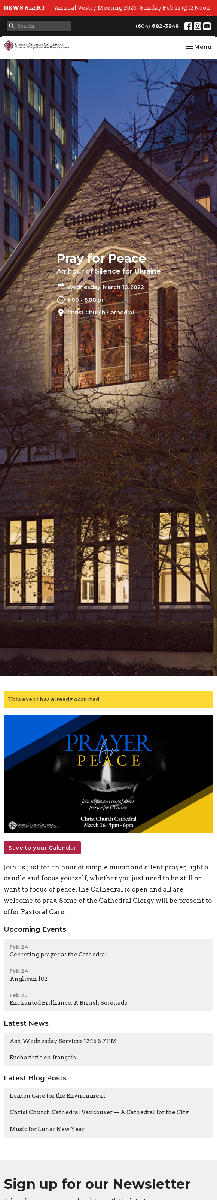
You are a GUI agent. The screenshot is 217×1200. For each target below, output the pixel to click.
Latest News (26, 1023)
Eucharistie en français (43, 1057)
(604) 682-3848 (157, 26)
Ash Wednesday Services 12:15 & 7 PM (63, 1041)
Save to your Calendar (42, 847)
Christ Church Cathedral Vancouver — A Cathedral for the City (99, 1112)
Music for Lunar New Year (47, 1129)
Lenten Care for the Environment (58, 1095)
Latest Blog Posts (35, 1078)
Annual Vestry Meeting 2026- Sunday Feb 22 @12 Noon (132, 7)
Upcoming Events (35, 929)
